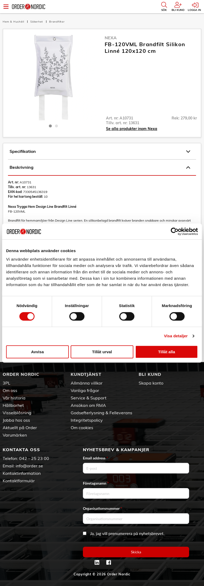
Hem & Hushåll (14, 21)
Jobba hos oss (16, 420)
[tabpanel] (53, 78)
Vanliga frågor (85, 390)
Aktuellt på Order (20, 427)
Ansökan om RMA (88, 405)
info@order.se (29, 465)
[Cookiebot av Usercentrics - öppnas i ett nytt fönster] (174, 231)
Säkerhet (37, 21)
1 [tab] (50, 126)
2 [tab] (56, 126)
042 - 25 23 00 (34, 458)
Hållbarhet (13, 405)
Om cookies (82, 427)
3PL (6, 383)
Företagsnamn (96, 483)
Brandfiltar (57, 21)
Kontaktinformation (22, 473)
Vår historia (14, 397)
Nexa (111, 37)
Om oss (10, 390)
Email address (95, 458)
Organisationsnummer (102, 508)
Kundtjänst (86, 374)
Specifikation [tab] (100, 152)
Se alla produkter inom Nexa (131, 128)
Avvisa (37, 352)
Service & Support (89, 397)
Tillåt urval (102, 352)
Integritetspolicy (87, 420)
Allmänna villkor (87, 383)
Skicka (136, 552)
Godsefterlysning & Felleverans (101, 412)
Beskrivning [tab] (100, 167)
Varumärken (15, 435)
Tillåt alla (166, 352)
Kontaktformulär (19, 480)
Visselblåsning (17, 412)
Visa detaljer (176, 336)
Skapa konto (151, 383)
